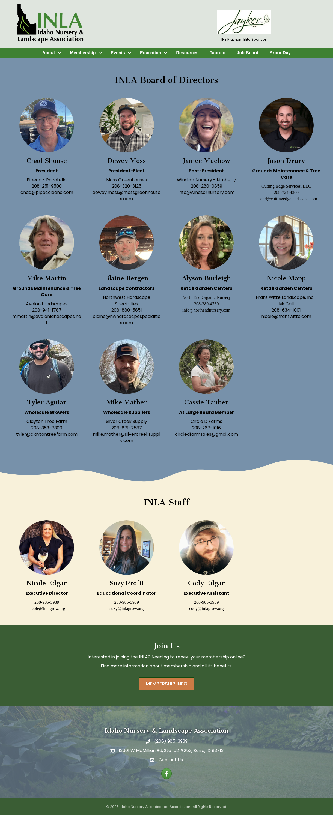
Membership (83, 52)
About (48, 52)
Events (118, 52)
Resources (187, 52)
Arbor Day (280, 52)
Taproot (217, 52)
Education (150, 52)
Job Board (247, 52)
